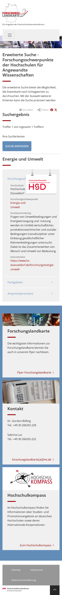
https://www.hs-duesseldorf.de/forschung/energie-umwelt (32, 265)
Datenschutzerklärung (23, 580)
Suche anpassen (17, 146)
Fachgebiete (15, 282)
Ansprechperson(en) (20, 293)
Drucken (26, 110)
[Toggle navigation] (9, 35)
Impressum (36, 569)
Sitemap (16, 569)
